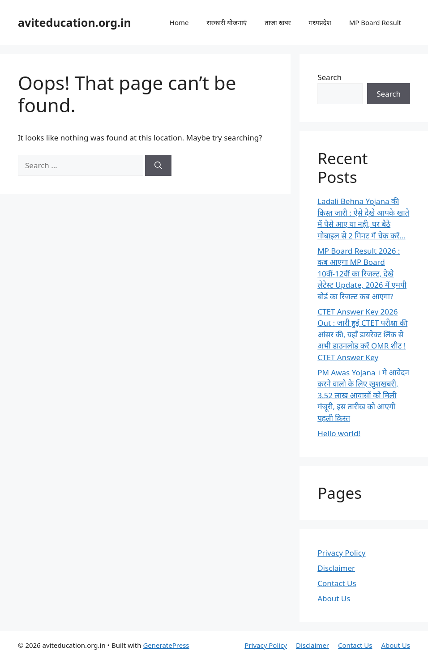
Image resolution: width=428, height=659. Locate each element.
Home (179, 22)
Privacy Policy (341, 553)
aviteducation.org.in (74, 22)
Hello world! (338, 433)
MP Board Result (375, 22)
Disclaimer (336, 568)
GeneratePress (166, 645)
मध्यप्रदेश (320, 22)
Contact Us (336, 583)
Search (329, 77)
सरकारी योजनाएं (226, 22)
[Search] (158, 165)
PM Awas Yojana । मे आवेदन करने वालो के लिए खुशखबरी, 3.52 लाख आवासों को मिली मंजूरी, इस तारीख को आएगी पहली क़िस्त (363, 395)
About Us (333, 598)
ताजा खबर (278, 22)
